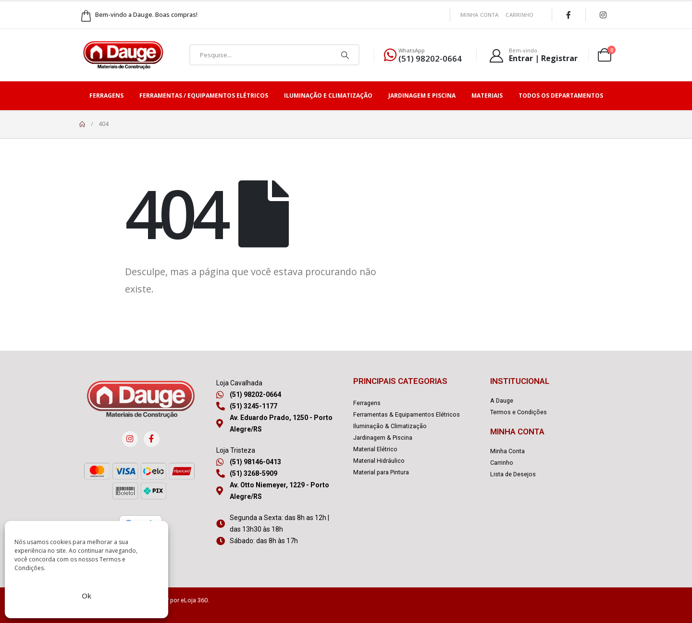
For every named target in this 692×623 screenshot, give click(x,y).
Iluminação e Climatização (328, 95)
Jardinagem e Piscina (422, 95)
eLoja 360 (194, 600)
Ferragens (106, 95)
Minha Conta (479, 14)
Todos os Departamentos (561, 95)
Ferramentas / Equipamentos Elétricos (203, 95)
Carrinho (519, 14)
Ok (86, 595)
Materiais (487, 95)
